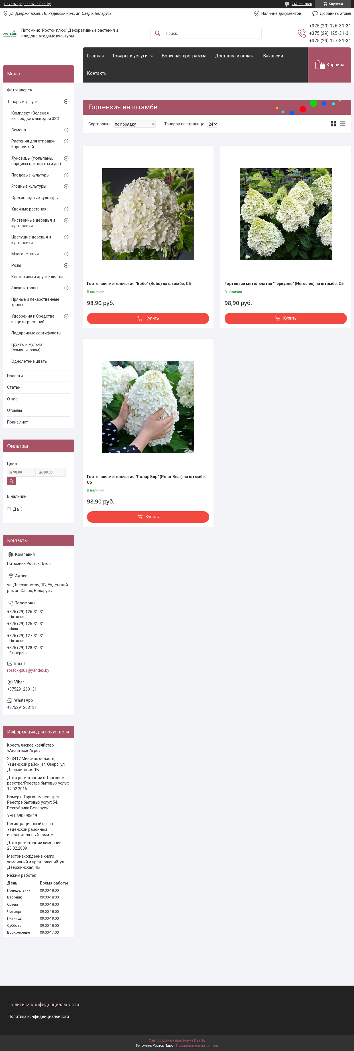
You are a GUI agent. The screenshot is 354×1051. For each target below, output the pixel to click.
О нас (12, 399)
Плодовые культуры (30, 175)
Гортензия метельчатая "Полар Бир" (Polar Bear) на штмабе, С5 (146, 479)
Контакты (97, 73)
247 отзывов (302, 4)
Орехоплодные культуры (34, 197)
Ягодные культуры (28, 186)
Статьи (14, 387)
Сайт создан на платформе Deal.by (177, 1040)
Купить (152, 318)
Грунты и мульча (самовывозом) (26, 347)
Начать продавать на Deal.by (27, 4)
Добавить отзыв (335, 13)
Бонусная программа (184, 56)
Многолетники (25, 254)
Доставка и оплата (235, 56)
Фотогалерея (19, 90)
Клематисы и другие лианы (37, 276)
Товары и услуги (129, 56)
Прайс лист (17, 422)
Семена (18, 130)
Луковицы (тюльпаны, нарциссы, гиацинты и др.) (36, 161)
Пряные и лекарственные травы (35, 302)
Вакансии (273, 56)
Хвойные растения (28, 209)
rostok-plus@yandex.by (28, 670)
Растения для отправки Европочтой (33, 144)
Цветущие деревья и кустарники (31, 240)
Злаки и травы (24, 288)
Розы (16, 265)
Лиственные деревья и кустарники (33, 223)
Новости (15, 376)
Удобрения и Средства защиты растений (32, 319)
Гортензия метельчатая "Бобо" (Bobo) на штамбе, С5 (139, 283)
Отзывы (14, 410)
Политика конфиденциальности (39, 1016)
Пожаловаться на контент (197, 1046)
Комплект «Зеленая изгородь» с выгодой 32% (35, 116)
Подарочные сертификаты (36, 333)
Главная (95, 56)
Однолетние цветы (29, 361)
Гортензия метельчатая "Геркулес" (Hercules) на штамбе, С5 (284, 283)
